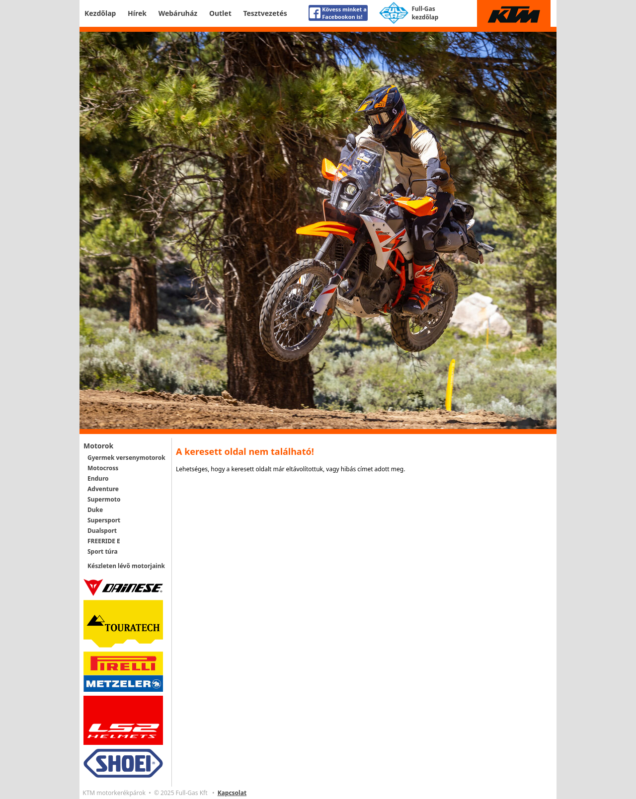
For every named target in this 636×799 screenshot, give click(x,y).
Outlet (220, 13)
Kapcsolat (232, 793)
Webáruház (178, 13)
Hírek (137, 13)
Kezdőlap (100, 13)
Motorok (98, 445)
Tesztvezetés (265, 13)
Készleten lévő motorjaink (126, 566)
